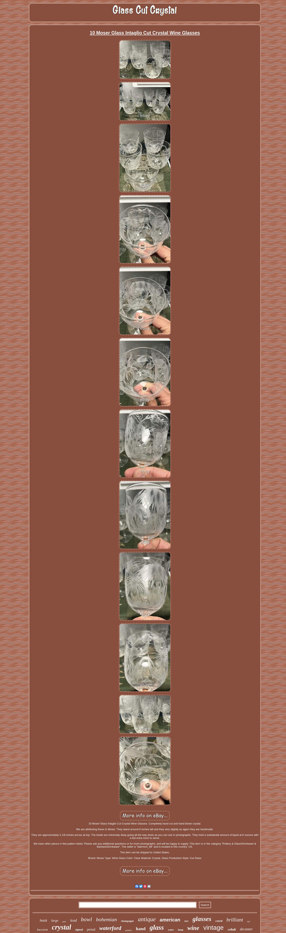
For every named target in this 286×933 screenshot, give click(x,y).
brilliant (234, 919)
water (171, 929)
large (54, 920)
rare (186, 921)
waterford (110, 928)
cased (218, 920)
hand (141, 928)
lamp (180, 929)
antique (147, 919)
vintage (213, 927)
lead (73, 920)
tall (248, 921)
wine (193, 927)
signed (79, 929)
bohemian (106, 919)
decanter (246, 929)
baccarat (42, 929)
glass (157, 927)
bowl (86, 919)
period (91, 929)
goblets (128, 930)
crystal (61, 927)
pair (64, 921)
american (170, 919)
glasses (201, 918)
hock (43, 920)
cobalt (232, 929)
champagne (127, 920)
